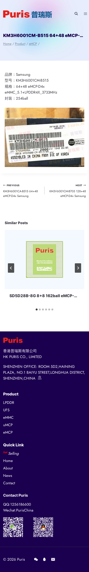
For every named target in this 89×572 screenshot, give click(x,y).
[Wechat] (36, 559)
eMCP (8, 432)
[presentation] (44, 259)
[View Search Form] (76, 13)
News (7, 475)
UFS (6, 410)
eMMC (8, 417)
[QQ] (44, 559)
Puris (21, 559)
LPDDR (8, 402)
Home (8, 460)
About (8, 468)
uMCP (8, 425)
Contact (9, 483)
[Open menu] (85, 14)
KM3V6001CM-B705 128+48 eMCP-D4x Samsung (66, 190)
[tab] (37, 309)
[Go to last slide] (11, 268)
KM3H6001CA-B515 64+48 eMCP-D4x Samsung (22, 190)
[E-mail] (53, 559)
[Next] (78, 268)
